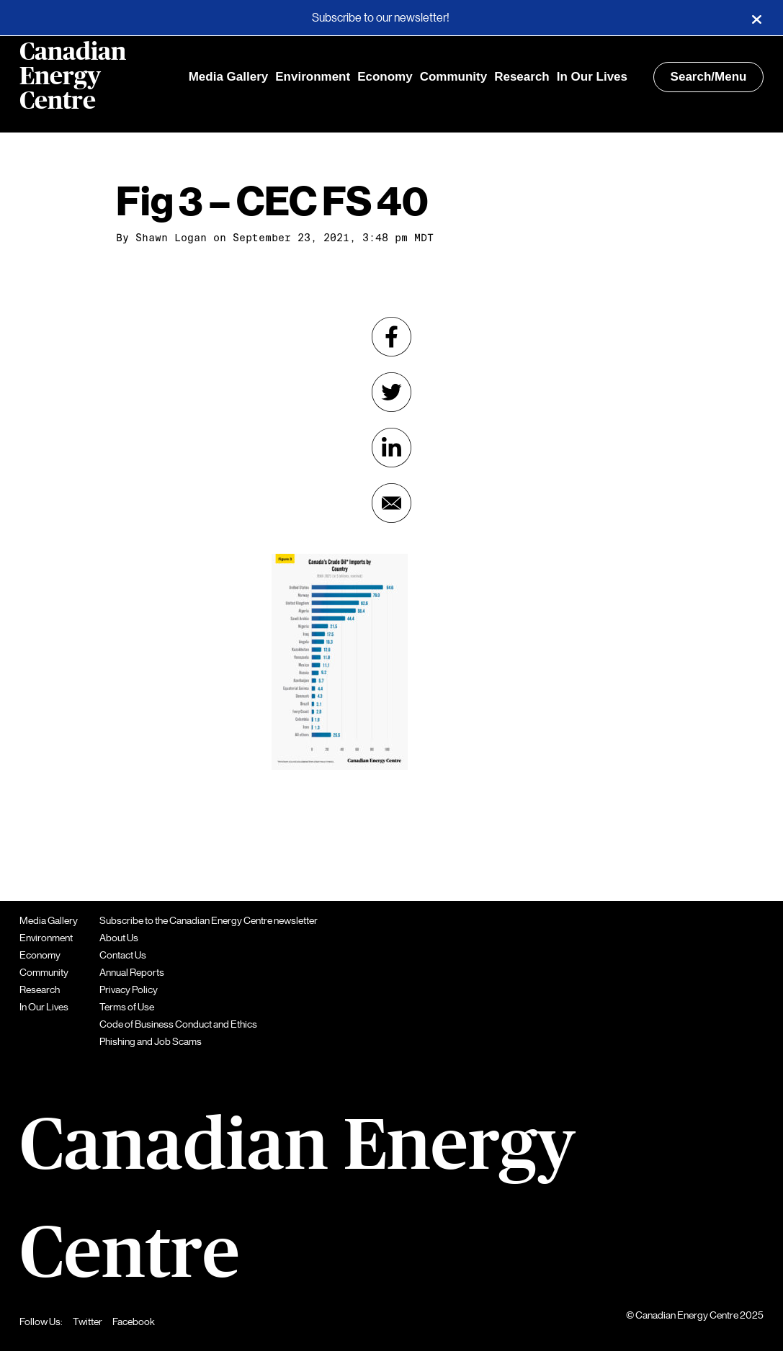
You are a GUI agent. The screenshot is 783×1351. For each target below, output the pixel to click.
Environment (312, 77)
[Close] (756, 18)
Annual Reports (131, 972)
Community (454, 77)
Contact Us (122, 955)
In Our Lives (592, 77)
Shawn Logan (171, 237)
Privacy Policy (128, 989)
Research (522, 77)
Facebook (133, 1321)
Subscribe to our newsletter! (380, 18)
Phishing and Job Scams (150, 1041)
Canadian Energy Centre (72, 77)
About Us (118, 938)
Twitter (87, 1321)
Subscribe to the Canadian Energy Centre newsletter (208, 920)
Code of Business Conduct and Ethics (178, 1024)
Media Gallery (229, 77)
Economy (385, 77)
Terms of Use (126, 1007)
